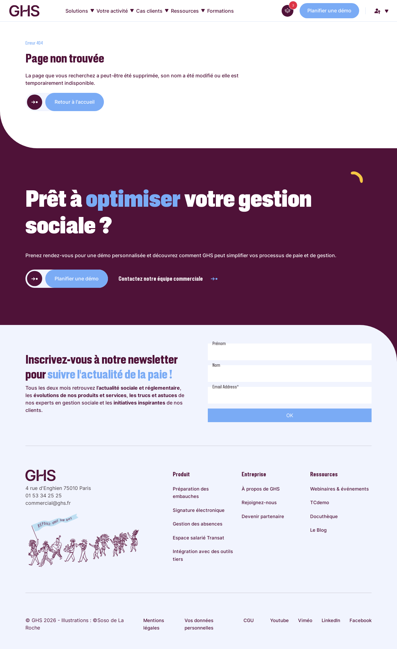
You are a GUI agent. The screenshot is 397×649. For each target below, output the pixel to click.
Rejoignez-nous (259, 502)
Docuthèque (324, 516)
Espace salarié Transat (198, 538)
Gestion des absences (197, 524)
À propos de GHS (261, 489)
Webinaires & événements (339, 489)
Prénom (219, 343)
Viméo (305, 620)
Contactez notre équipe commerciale (168, 278)
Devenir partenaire (263, 516)
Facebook (361, 620)
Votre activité (115, 11)
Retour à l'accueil (75, 102)
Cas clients (152, 11)
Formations (220, 11)
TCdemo (319, 502)
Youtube (279, 620)
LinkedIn (331, 620)
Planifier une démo (329, 10)
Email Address (225, 387)
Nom (216, 365)
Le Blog (318, 530)
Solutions (79, 11)
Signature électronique (199, 510)
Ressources (188, 11)
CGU (248, 620)
